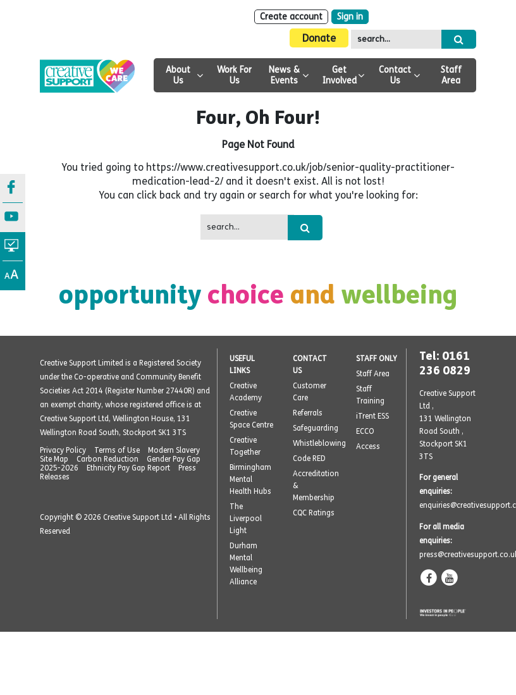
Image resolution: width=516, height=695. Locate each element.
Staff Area (451, 75)
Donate (319, 38)
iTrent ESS (372, 416)
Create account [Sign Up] (291, 16)
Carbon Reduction (107, 459)
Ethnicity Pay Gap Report (128, 468)
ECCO (365, 431)
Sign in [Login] (350, 16)
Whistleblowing (319, 443)
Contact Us (395, 75)
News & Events (284, 75)
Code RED (309, 458)
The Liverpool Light (246, 518)
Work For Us (234, 75)
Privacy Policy (63, 450)
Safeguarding (315, 428)
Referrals (307, 413)
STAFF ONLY (376, 358)
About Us (178, 75)
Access (368, 446)
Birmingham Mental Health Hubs (250, 479)
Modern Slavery (174, 450)
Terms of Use (117, 450)
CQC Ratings (314, 512)
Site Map (54, 459)
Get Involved (339, 75)
